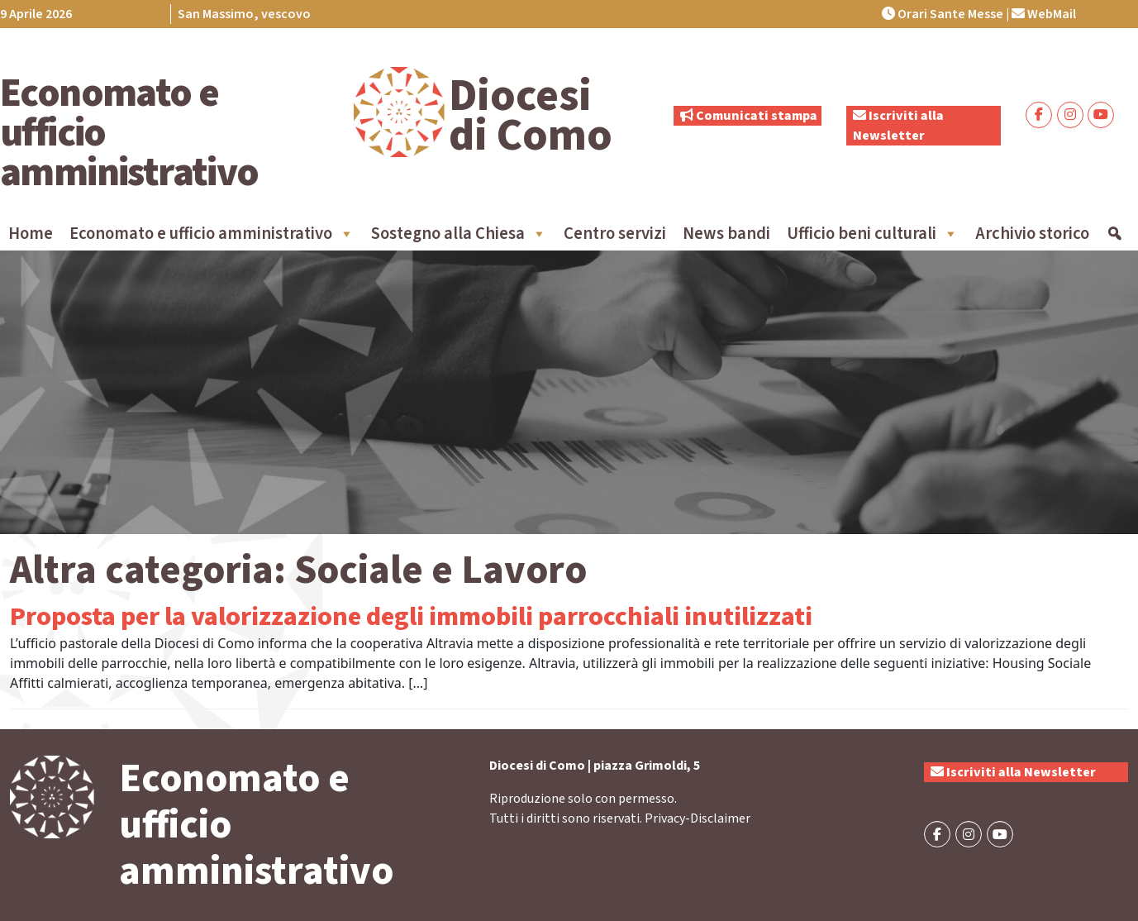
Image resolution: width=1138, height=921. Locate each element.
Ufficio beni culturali (873, 234)
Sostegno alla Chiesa (459, 234)
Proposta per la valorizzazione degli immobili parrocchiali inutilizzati (411, 617)
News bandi (726, 234)
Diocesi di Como (530, 116)
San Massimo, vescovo (244, 14)
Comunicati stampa (748, 116)
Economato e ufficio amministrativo (212, 234)
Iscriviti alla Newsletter (1013, 772)
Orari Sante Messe (942, 14)
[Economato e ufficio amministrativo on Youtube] (1101, 115)
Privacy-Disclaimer (697, 818)
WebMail (1044, 14)
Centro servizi (615, 234)
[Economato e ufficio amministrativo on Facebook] (1039, 115)
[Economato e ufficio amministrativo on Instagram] (1070, 115)
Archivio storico (1032, 234)
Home (30, 234)
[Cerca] (1114, 234)
